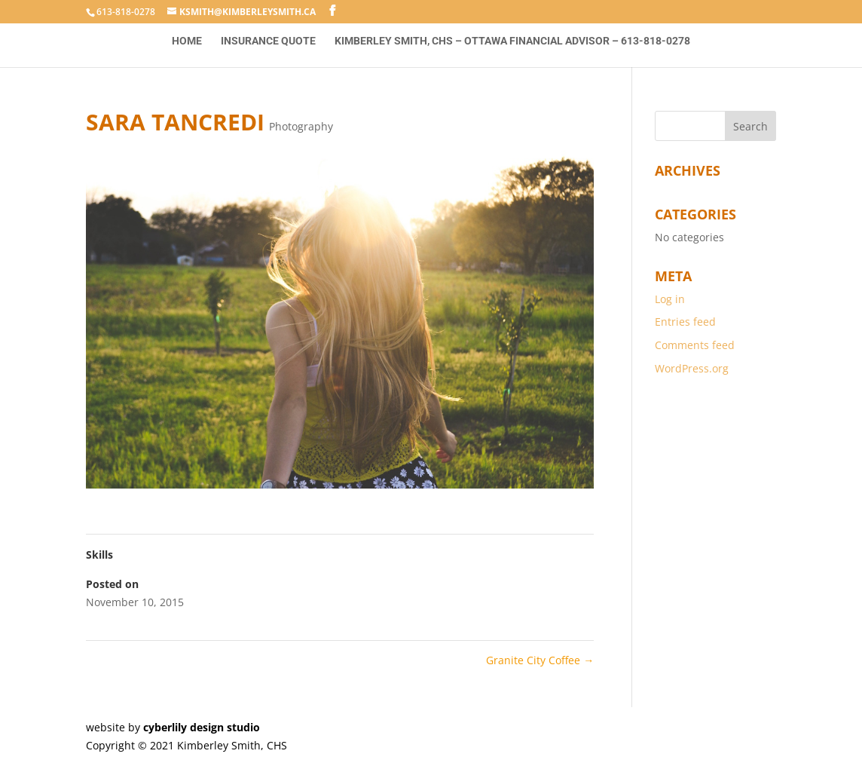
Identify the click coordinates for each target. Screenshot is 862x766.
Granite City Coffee (540, 660)
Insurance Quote (268, 41)
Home (187, 41)
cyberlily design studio (201, 727)
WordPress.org (692, 368)
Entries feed (685, 321)
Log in (670, 299)
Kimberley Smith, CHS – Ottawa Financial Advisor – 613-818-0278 (512, 41)
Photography (301, 126)
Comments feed (695, 345)
